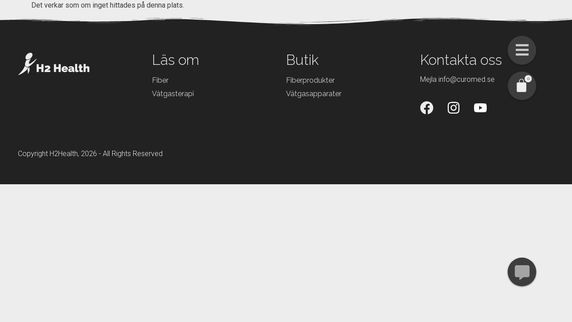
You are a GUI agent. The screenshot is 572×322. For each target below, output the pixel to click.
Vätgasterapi (173, 93)
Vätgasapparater (313, 93)
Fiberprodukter (310, 80)
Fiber (160, 80)
